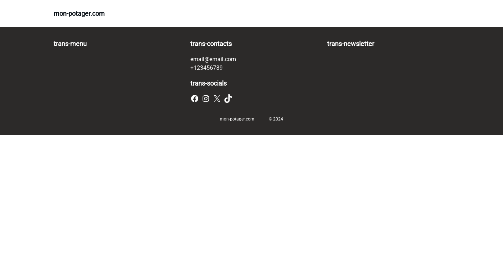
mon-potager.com (79, 13)
